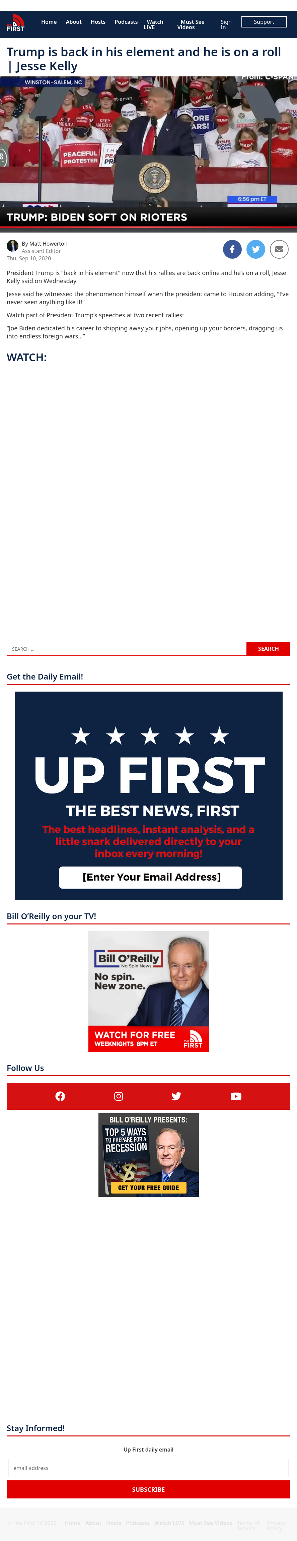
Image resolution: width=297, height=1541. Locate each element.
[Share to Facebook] (232, 249)
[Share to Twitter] (255, 249)
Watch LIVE (153, 24)
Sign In (226, 24)
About (74, 21)
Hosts (98, 21)
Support (264, 21)
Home (49, 21)
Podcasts (126, 21)
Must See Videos (191, 24)
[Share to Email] (279, 249)
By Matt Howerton (45, 243)
